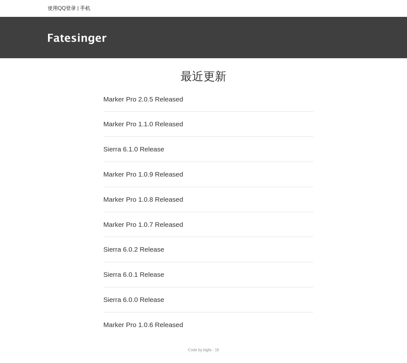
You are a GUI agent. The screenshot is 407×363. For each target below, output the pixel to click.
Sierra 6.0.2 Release (133, 249)
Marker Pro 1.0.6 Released (143, 324)
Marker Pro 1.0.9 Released (143, 174)
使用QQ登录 (62, 8)
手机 (85, 8)
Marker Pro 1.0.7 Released (143, 224)
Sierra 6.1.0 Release (133, 149)
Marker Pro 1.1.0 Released (143, 124)
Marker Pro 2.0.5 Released (143, 99)
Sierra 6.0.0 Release (133, 299)
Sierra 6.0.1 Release (133, 274)
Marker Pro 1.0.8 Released (143, 199)
